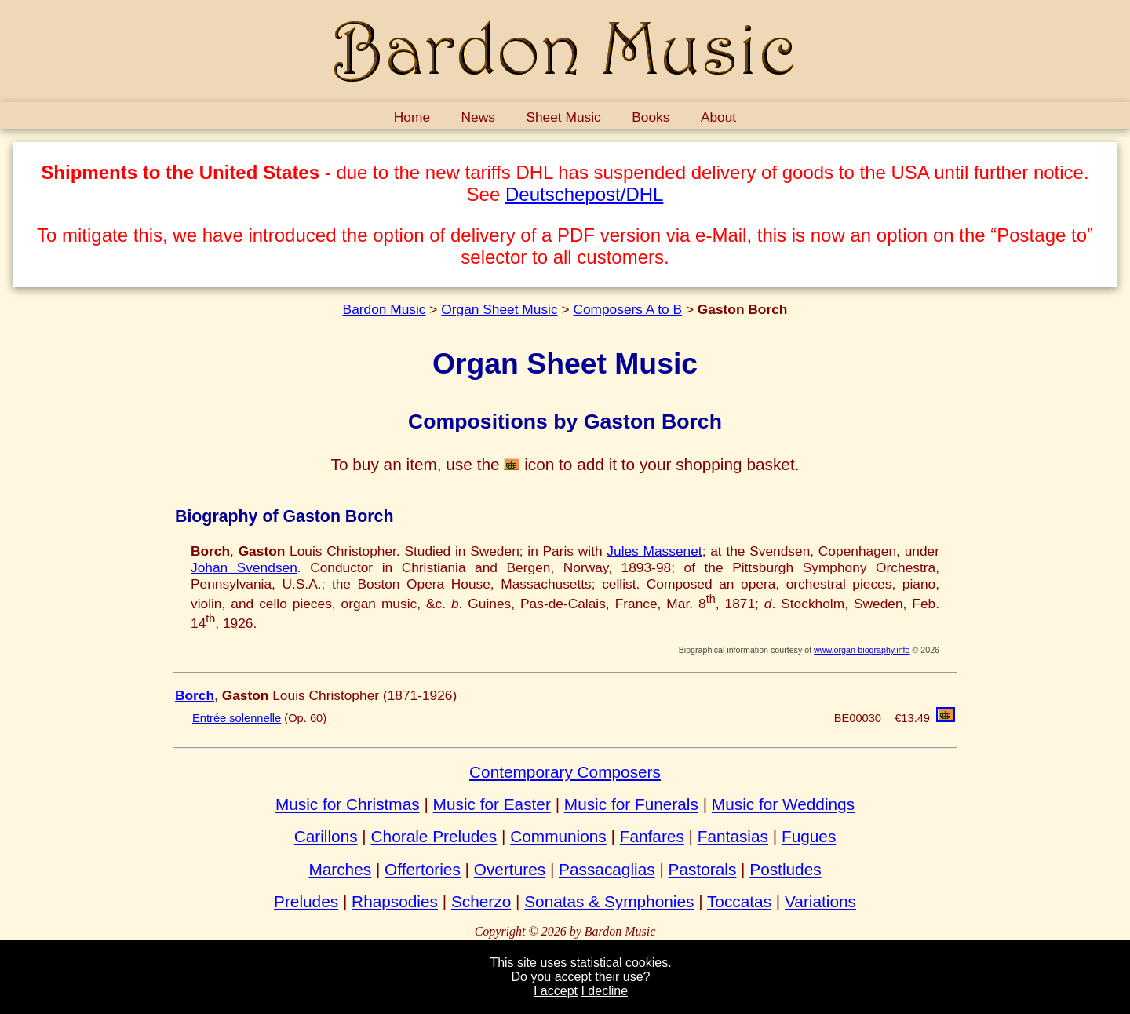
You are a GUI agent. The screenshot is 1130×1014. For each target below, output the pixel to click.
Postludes (785, 869)
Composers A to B (627, 309)
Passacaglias (607, 869)
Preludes (306, 901)
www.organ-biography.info (861, 650)
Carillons (326, 836)
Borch (194, 695)
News (478, 117)
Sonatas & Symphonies (609, 901)
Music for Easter (492, 804)
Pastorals (703, 869)
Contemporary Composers (565, 772)
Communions (558, 836)
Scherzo (481, 901)
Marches (339, 869)
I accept (556, 991)
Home (412, 117)
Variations (820, 901)
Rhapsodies (395, 901)
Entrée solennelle (236, 718)
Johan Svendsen (244, 567)
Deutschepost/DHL (584, 194)
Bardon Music (384, 309)
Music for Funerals (631, 804)
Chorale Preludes (434, 836)
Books (650, 117)
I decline (604, 991)
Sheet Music (563, 117)
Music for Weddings (783, 804)
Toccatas (739, 901)
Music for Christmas (347, 804)
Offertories (423, 869)
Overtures (509, 869)
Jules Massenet (654, 551)
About (718, 117)
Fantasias (733, 836)
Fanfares (652, 836)
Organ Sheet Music (499, 309)
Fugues (809, 836)
